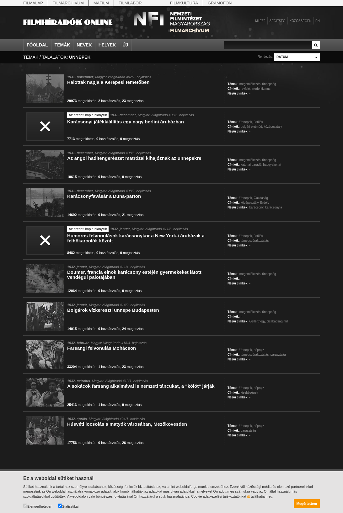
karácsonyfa (273, 207)
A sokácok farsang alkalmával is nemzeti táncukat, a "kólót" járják (141, 386)
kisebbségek (249, 392)
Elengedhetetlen (37, 506)
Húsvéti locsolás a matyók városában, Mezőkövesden (127, 424)
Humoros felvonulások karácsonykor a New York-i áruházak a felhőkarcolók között (136, 238)
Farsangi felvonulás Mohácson (101, 348)
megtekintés (81, 101)
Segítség (278, 21)
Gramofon (220, 3)
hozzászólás (109, 101)
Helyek (107, 44)
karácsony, (256, 207)
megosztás (133, 101)
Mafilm (101, 3)
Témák (62, 44)
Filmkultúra (184, 3)
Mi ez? (260, 21)
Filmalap (33, 3)
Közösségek (300, 21)
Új (125, 44)
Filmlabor (130, 3)
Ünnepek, (246, 122)
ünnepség (269, 84)
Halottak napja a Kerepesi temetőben (108, 82)
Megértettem (307, 503)
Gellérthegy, (257, 321)
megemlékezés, (250, 84)
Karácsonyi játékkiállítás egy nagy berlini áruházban (125, 121)
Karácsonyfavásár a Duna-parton (104, 196)
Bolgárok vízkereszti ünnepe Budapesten (113, 310)
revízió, (246, 88)
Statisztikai (68, 506)
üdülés (258, 122)
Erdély (264, 202)
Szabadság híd (277, 321)
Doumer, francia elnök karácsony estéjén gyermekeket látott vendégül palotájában (134, 274)
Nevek (84, 44)
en (317, 21)
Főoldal (37, 44)
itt (248, 496)
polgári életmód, (252, 126)
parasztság (278, 354)
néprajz (259, 350)
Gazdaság (261, 198)
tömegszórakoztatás (255, 240)
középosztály (273, 126)
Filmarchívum (68, 3)
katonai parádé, (251, 164)
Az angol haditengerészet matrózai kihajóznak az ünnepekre (134, 158)
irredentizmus (261, 88)
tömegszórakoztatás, (255, 354)
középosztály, (250, 202)
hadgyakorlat (272, 164)
